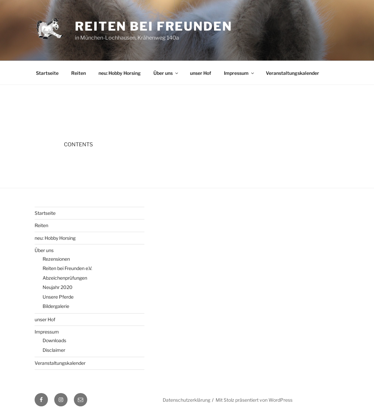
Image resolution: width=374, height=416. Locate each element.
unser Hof (200, 73)
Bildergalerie (56, 306)
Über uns (166, 73)
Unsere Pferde (58, 297)
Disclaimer (54, 350)
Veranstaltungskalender (292, 73)
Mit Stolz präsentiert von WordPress (254, 400)
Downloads (54, 340)
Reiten (78, 73)
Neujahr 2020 (58, 287)
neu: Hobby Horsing (119, 73)
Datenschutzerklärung (186, 400)
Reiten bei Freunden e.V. (67, 268)
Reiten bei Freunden (153, 26)
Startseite (47, 73)
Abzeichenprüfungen (65, 278)
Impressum (239, 73)
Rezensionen (56, 259)
